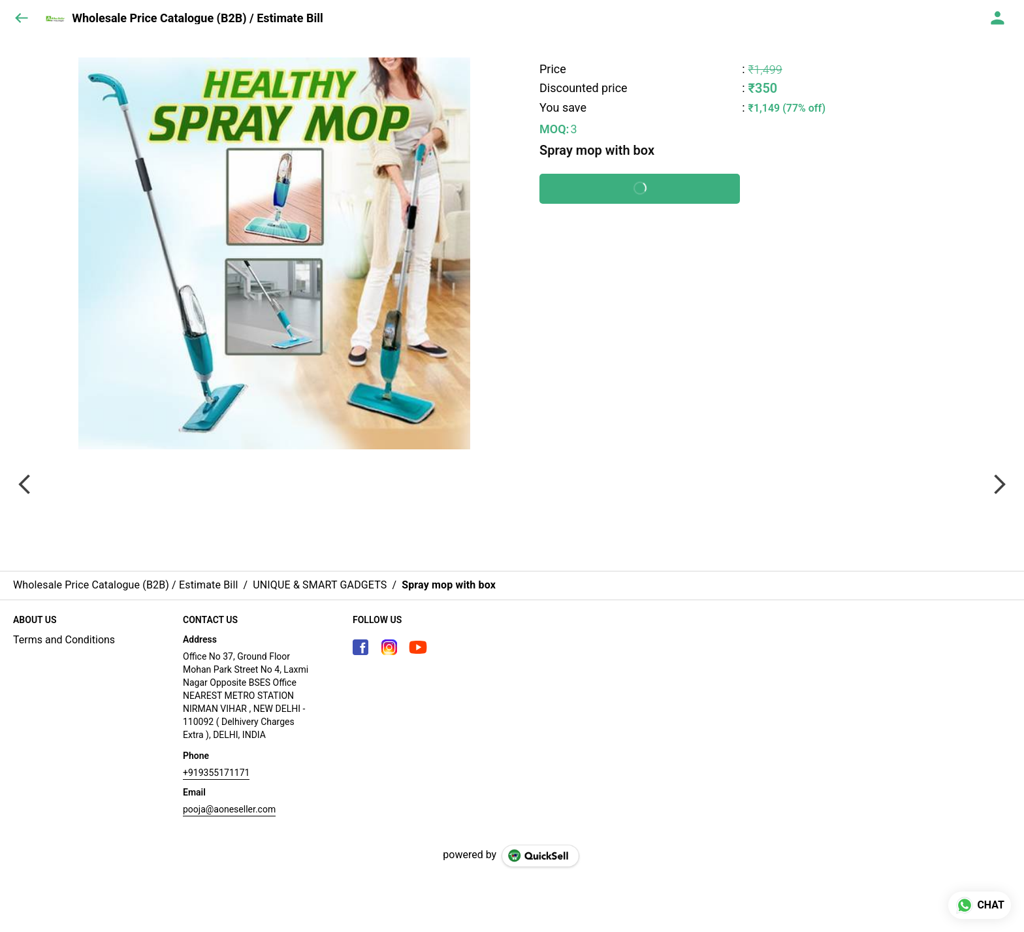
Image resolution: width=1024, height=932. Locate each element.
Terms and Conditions (64, 640)
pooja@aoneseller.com (229, 809)
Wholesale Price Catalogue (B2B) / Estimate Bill (197, 18)
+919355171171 (216, 772)
